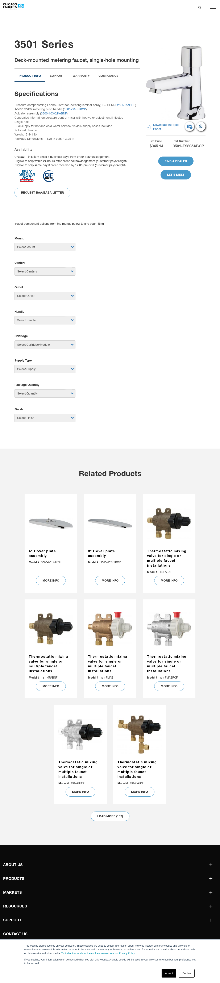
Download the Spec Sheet (162, 127)
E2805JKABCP (125, 105)
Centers (19, 263)
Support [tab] (57, 76)
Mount (19, 238)
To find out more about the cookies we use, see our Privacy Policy (97, 953)
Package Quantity (26, 385)
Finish (18, 409)
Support (12, 920)
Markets (12, 892)
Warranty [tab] (81, 76)
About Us (13, 864)
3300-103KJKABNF (54, 113)
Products (13, 878)
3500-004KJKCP (75, 109)
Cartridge (21, 336)
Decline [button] (186, 973)
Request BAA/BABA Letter (42, 192)
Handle (19, 311)
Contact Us (15, 933)
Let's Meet (175, 175)
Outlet (18, 287)
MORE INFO (50, 580)
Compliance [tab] (108, 76)
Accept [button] (169, 973)
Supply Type (23, 360)
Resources (15, 906)
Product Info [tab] (30, 76)
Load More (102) (110, 816)
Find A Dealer (176, 161)
